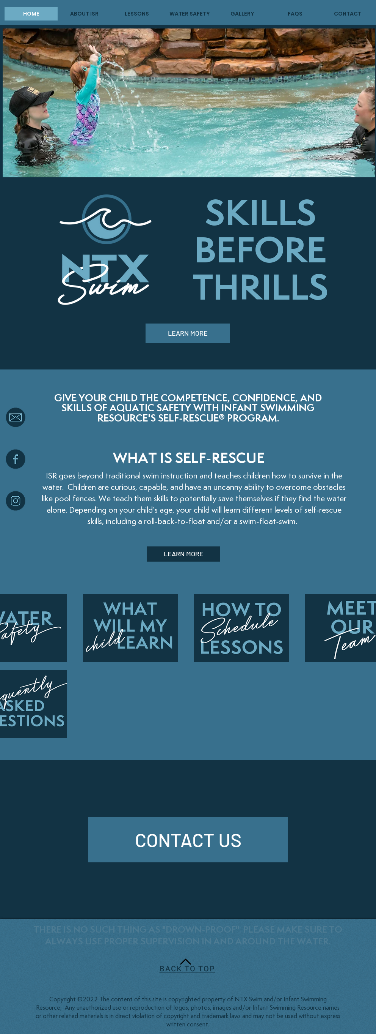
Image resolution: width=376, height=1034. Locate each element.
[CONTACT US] (188, 839)
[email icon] (15, 417)
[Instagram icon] (15, 500)
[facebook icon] (15, 459)
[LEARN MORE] (188, 333)
